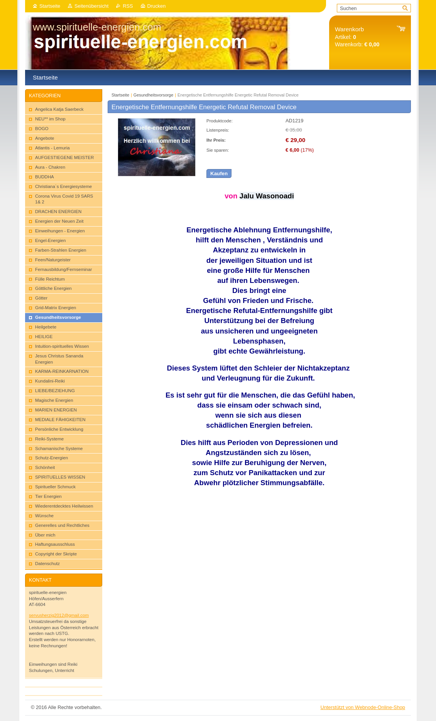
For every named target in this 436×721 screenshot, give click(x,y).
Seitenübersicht (91, 6)
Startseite (49, 6)
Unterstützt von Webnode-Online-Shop (362, 707)
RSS (128, 6)
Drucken (156, 6)
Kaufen (219, 173)
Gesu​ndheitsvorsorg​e (153, 95)
